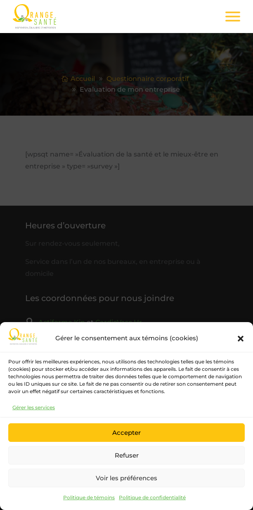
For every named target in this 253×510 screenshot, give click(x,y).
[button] (240, 338)
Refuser (127, 455)
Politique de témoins (89, 497)
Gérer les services (33, 407)
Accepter (126, 432)
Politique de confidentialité (152, 497)
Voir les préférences (126, 478)
